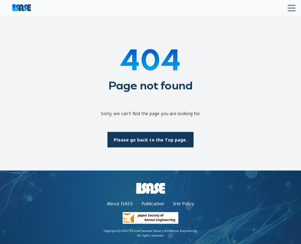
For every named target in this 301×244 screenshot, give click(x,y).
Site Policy (183, 203)
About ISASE (120, 203)
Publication (153, 203)
